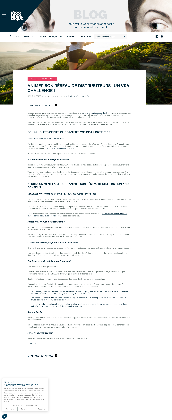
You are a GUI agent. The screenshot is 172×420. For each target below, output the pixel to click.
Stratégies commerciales (42, 79)
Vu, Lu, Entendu (56, 37)
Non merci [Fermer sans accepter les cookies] (10, 409)
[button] (4, 416)
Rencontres (27, 37)
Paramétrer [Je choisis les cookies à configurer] (25, 409)
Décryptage (41, 37)
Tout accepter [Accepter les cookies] (41, 409)
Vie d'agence (71, 37)
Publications (85, 37)
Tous (16, 37)
